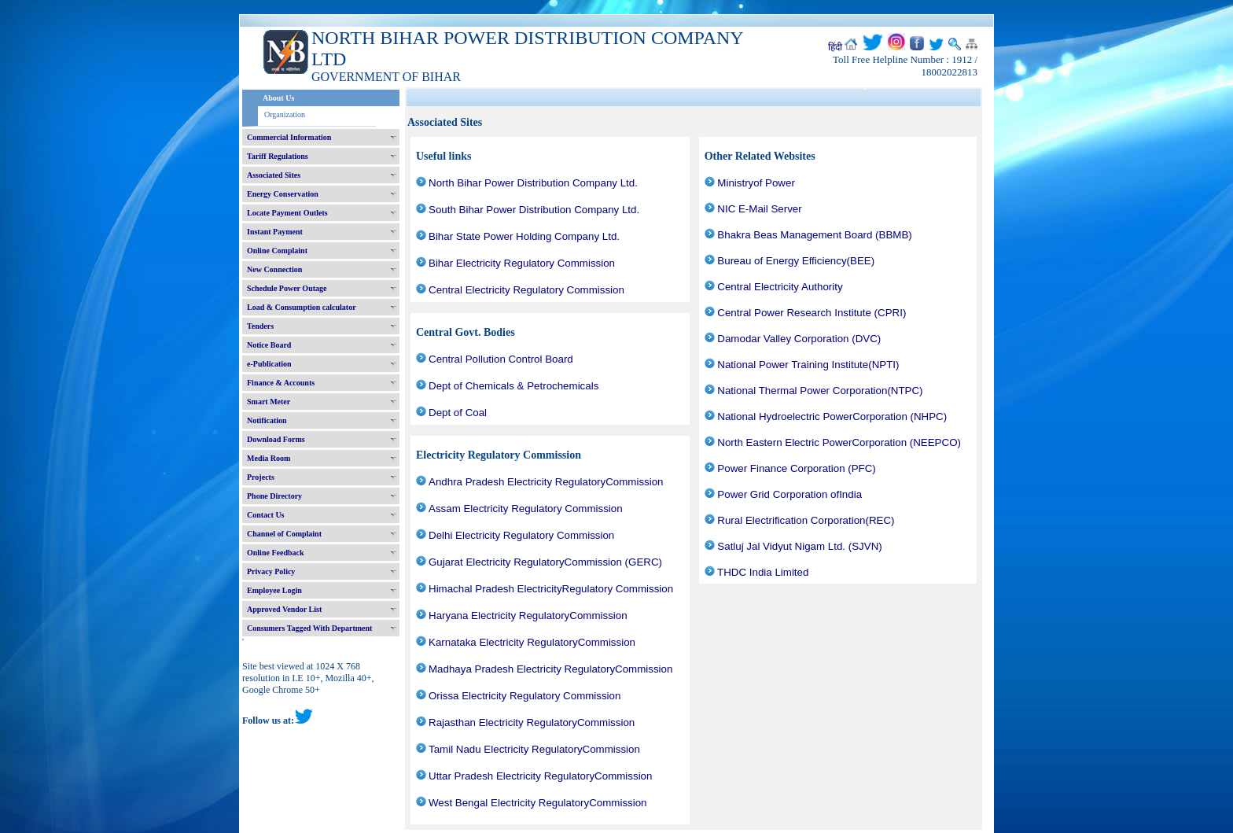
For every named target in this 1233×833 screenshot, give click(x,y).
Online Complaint (277, 250)
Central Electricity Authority (779, 287)
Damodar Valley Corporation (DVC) (799, 339)
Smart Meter (268, 401)
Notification (267, 420)
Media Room (268, 458)
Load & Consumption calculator (301, 307)
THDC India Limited (762, 572)
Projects (260, 477)
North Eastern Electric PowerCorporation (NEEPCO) (839, 442)
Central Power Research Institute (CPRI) (811, 313)
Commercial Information (289, 137)
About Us (278, 98)
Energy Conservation (282, 194)
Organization (284, 114)
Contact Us (266, 514)
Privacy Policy (271, 571)
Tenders (260, 326)
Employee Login (274, 590)
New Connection (274, 269)
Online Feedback (275, 552)
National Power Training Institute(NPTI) (808, 364)
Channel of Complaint (284, 533)
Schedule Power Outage (286, 288)
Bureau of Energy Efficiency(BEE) (795, 261)
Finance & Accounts (281, 382)
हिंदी (835, 47)
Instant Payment (275, 231)
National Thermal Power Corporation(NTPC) (819, 390)
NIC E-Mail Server (759, 209)
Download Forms (276, 439)
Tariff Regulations (277, 156)
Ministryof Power (756, 183)
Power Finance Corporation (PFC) (796, 468)
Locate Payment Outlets (287, 212)
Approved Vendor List (284, 609)
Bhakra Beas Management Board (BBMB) (814, 235)
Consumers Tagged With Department (309, 628)
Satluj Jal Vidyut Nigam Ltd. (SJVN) (799, 546)
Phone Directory (274, 496)
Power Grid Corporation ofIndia (789, 494)
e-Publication (269, 363)
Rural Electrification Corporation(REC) (805, 520)
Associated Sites (273, 175)
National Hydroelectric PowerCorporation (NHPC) (832, 416)
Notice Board (269, 345)
